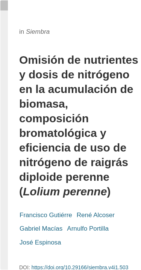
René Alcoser (96, 215)
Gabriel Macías (41, 228)
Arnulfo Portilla (88, 228)
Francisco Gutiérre (46, 215)
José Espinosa (40, 242)
